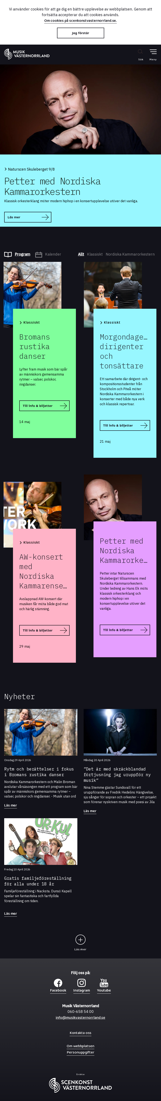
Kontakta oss (81, 1033)
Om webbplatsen (80, 1046)
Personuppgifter (80, 1052)
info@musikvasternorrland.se (80, 1018)
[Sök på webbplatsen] (136, 54)
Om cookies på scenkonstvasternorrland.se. (80, 21)
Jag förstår (80, 33)
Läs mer (14, 217)
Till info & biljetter (37, 406)
